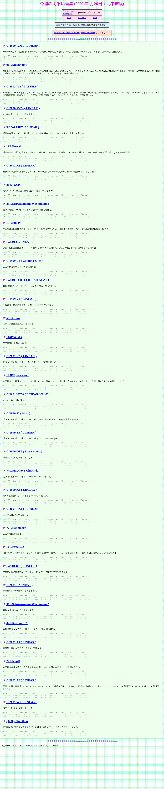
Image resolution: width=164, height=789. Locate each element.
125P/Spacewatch (17, 394)
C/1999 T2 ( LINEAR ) (21, 455)
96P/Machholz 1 (17, 65)
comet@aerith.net (33, 787)
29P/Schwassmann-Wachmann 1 (27, 213)
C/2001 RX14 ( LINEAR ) (23, 536)
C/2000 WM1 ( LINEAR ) (23, 45)
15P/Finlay (13, 233)
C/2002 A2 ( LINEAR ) (21, 718)
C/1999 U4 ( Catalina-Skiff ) (24, 273)
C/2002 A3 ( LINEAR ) (21, 678)
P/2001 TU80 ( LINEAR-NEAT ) (27, 293)
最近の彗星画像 (88, 33)
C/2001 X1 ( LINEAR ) (21, 172)
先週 (69, 18)
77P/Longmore (16, 556)
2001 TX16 (13, 192)
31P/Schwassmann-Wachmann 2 (27, 637)
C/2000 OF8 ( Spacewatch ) (24, 475)
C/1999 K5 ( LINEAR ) (21, 516)
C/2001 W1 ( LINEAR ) (21, 741)
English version (69, 11)
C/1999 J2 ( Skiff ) (18, 435)
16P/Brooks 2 (15, 576)
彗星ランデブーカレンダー (66, 33)
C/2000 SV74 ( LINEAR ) (23, 111)
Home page (67, 13)
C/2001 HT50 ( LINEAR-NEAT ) (27, 415)
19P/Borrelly (14, 152)
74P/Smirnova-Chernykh (22, 496)
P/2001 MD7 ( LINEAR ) (22, 132)
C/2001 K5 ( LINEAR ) (21, 374)
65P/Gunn (13, 334)
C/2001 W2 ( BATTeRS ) (22, 88)
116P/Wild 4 (14, 354)
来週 (95, 18)
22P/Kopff (13, 698)
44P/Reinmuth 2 (17, 657)
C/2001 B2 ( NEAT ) (19, 617)
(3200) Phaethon (17, 761)
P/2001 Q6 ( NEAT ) (19, 253)
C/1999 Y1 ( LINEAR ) (21, 314)
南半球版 (82, 18)
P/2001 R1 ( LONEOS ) (21, 597)
